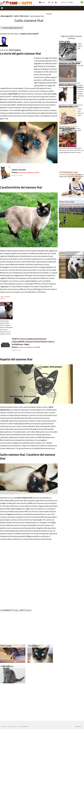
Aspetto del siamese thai (16, 359)
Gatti (16, 16)
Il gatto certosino (19, 170)
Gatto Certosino (6, 666)
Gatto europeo (6, 646)
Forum (42, 2)
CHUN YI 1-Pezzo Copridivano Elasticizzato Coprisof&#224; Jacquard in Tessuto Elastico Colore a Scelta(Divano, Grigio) (33, 341)
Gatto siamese (15, 50)
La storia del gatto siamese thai (20, 53)
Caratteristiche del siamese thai (21, 187)
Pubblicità (78, 726)
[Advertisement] (23, 13)
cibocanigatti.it (6, 16)
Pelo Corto (24, 16)
